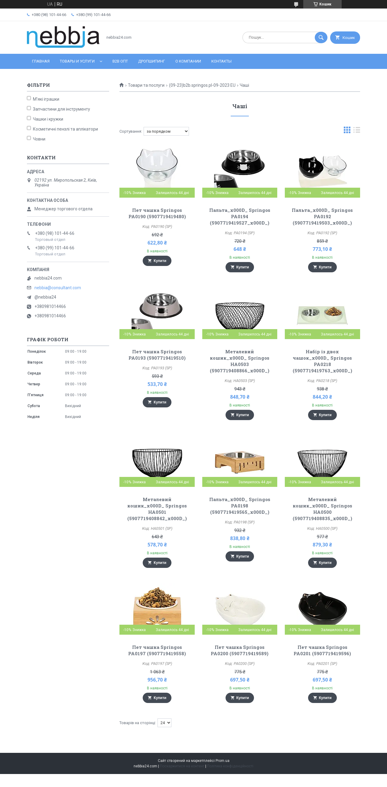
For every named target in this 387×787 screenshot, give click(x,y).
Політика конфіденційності (230, 766)
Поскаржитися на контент (182, 766)
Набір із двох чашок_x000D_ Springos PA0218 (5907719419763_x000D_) (322, 361)
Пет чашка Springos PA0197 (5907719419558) (157, 650)
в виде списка (356, 131)
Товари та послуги (146, 85)
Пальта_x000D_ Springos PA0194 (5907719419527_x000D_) (239, 216)
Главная (41, 61)
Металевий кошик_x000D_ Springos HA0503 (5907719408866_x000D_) (239, 361)
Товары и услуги (77, 61)
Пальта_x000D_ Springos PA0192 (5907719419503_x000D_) (322, 216)
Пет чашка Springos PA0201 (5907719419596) (322, 650)
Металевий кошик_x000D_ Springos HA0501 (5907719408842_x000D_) (157, 508)
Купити (160, 261)
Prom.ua (222, 761)
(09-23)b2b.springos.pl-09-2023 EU (202, 85)
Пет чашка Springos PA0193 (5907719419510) (157, 354)
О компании (188, 61)
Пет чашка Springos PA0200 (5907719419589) (239, 650)
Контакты (221, 61)
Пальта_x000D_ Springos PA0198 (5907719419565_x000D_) (239, 505)
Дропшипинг (151, 61)
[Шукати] (321, 37)
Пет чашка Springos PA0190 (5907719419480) (157, 213)
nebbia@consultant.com (57, 287)
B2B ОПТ (120, 61)
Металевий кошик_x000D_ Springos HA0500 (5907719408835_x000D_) (322, 508)
